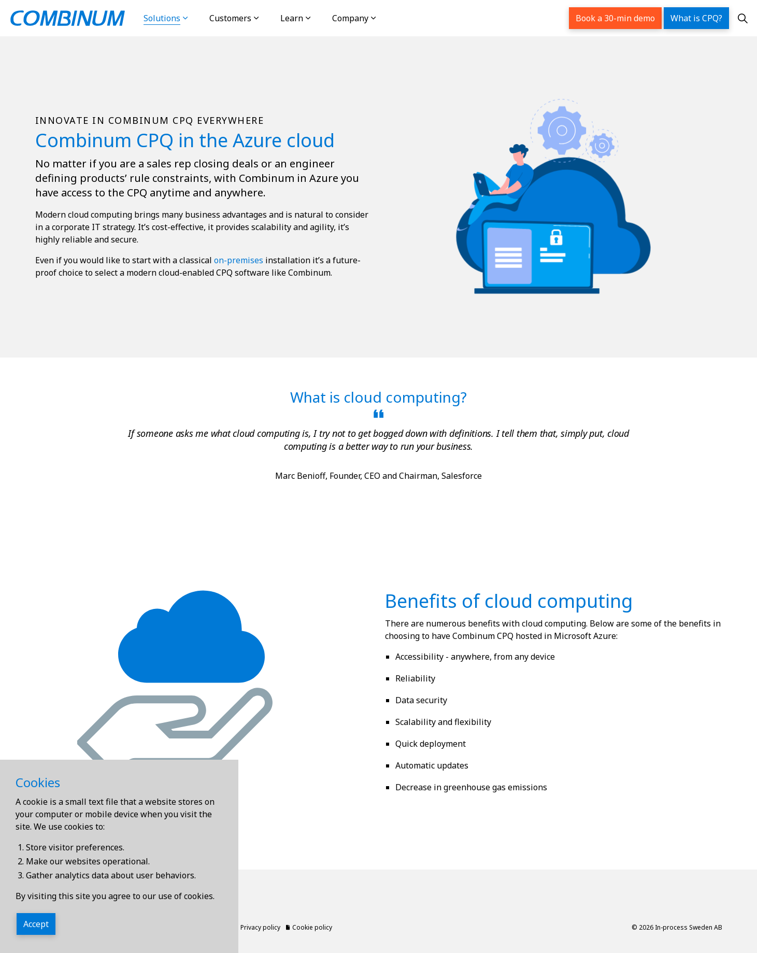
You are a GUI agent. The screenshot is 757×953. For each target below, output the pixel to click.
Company (350, 18)
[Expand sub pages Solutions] (196, 18)
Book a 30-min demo (615, 18)
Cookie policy (309, 927)
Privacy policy (257, 927)
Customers (230, 18)
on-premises (238, 260)
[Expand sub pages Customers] (267, 18)
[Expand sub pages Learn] (318, 18)
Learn (291, 18)
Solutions (162, 18)
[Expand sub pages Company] (384, 18)
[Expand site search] (743, 18)
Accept (36, 924)
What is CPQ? (696, 18)
